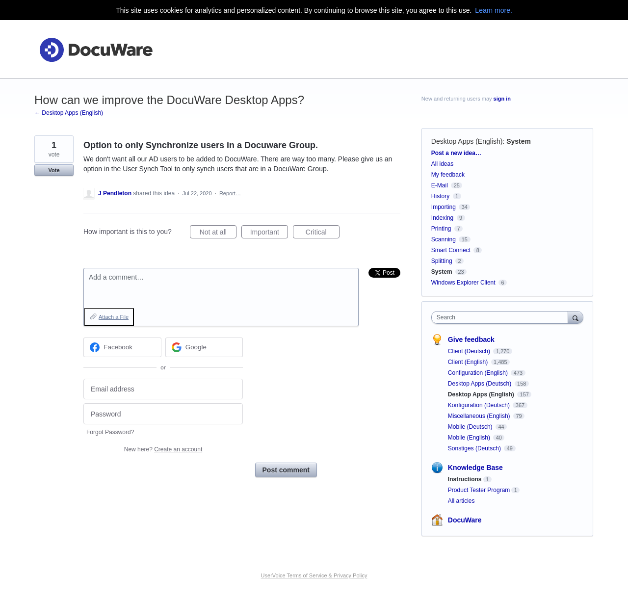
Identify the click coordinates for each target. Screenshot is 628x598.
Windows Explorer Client (463, 282)
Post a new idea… (456, 153)
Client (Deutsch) (470, 351)
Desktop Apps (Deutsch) (480, 383)
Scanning (443, 239)
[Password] (163, 413)
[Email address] (163, 389)
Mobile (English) (470, 437)
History (440, 196)
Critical (323, 233)
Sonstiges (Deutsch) (475, 448)
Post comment (286, 470)
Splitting (441, 261)
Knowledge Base (475, 467)
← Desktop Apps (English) (68, 112)
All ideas (442, 163)
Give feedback (471, 339)
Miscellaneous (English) (480, 416)
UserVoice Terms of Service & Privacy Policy (314, 575)
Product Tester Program (479, 490)
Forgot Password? (110, 432)
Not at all (218, 233)
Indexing (442, 217)
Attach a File (114, 317)
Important (269, 233)
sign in (502, 99)
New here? (163, 449)
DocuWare (465, 520)
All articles (461, 500)
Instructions (465, 479)
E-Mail (439, 185)
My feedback (448, 174)
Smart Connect (451, 250)
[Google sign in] (204, 347)
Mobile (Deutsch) (471, 426)
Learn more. (493, 10)
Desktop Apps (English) (467, 141)
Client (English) (469, 362)
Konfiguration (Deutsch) (479, 405)
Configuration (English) (478, 372)
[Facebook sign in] (122, 347)
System (518, 141)
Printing (441, 228)
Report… (230, 193)
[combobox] (502, 317)
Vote (53, 170)
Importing (443, 207)
